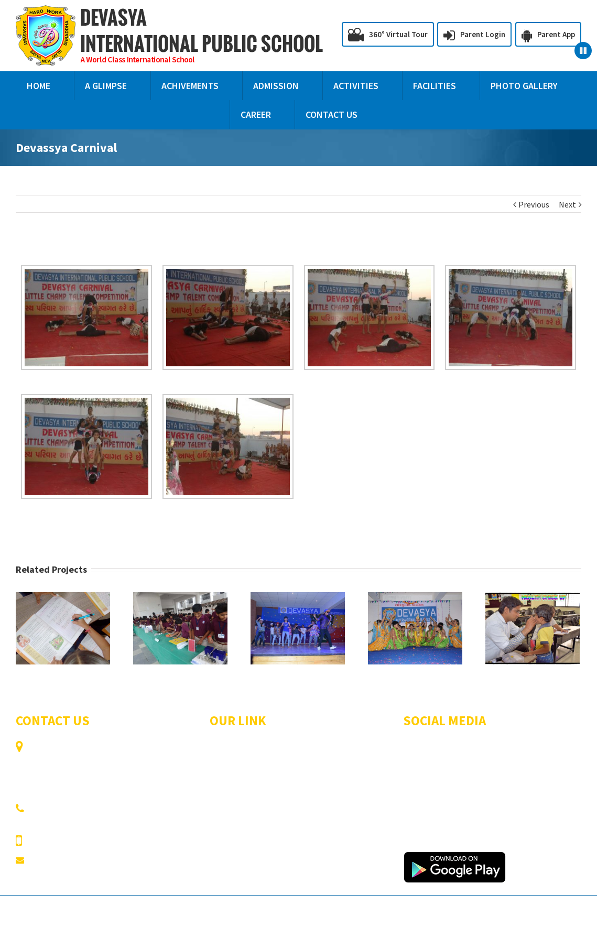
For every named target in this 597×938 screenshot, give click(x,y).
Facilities (314, 777)
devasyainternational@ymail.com (90, 860)
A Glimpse (316, 748)
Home (221, 748)
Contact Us (229, 806)
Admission (316, 762)
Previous (533, 204)
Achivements (233, 762)
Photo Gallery (235, 792)
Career (310, 792)
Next (567, 204)
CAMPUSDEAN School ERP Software (517, 912)
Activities (226, 777)
